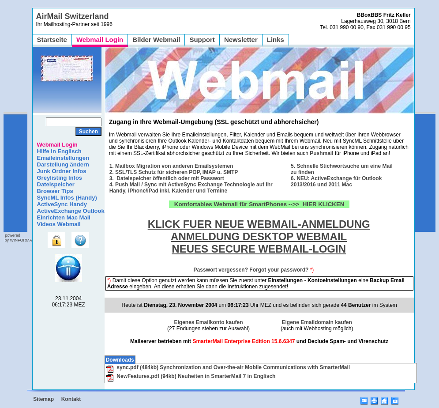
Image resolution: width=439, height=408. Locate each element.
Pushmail (321, 153)
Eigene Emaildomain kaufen (317, 322)
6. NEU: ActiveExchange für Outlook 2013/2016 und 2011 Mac (336, 181)
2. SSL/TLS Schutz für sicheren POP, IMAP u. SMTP (173, 172)
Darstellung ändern (63, 164)
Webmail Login (99, 39)
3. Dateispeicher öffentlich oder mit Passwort (166, 178)
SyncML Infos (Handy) (67, 197)
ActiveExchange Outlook (71, 211)
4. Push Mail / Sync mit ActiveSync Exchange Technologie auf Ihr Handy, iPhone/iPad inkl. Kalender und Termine (191, 187)
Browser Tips (55, 191)
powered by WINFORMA (18, 237)
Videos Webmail (59, 224)
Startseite (52, 39)
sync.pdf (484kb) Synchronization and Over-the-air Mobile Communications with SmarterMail (228, 367)
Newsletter (241, 39)
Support (202, 39)
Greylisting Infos (60, 177)
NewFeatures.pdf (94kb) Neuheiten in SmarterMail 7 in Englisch (191, 376)
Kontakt (71, 399)
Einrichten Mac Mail (63, 217)
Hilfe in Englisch (59, 151)
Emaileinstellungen (63, 158)
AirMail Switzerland (72, 16)
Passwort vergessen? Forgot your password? (251, 270)
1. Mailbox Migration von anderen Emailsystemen (171, 166)
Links (275, 39)
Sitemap (43, 399)
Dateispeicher (56, 184)
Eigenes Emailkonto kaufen (208, 322)
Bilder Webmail (156, 39)
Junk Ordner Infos (61, 171)
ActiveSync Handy (62, 204)
